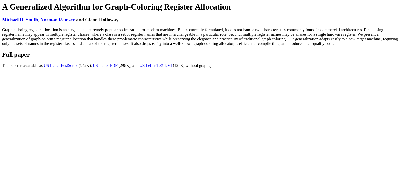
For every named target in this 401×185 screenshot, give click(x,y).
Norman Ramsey (57, 19)
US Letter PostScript (61, 65)
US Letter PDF (105, 65)
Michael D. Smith (20, 19)
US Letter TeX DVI (155, 65)
